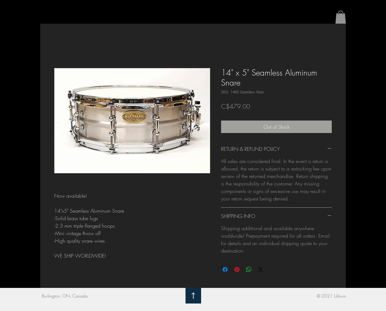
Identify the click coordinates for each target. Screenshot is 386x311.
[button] (340, 17)
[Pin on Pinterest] (237, 269)
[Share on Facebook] (225, 269)
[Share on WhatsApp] (249, 269)
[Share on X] (260, 269)
